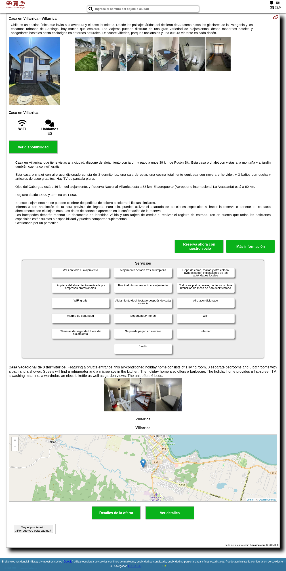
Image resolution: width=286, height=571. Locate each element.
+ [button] (14, 440)
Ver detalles (170, 513)
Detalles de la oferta (116, 513)
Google (68, 561)
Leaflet (250, 499)
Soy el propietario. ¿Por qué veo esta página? (33, 529)
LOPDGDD (134, 566)
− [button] (14, 447)
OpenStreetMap (267, 499)
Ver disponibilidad (33, 147)
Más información (250, 246)
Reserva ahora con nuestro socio (199, 246)
